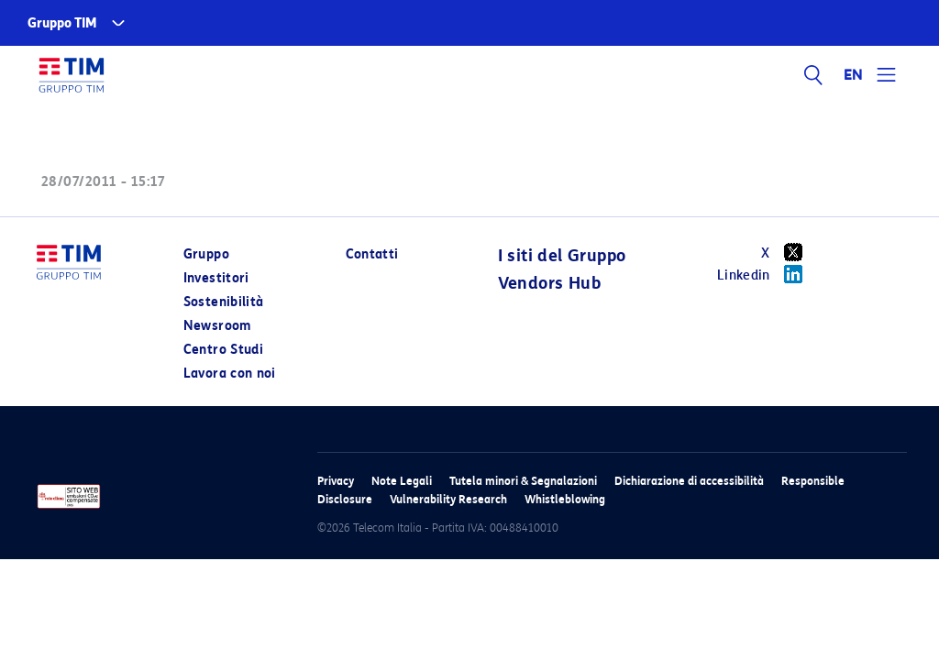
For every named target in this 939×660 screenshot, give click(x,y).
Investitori (216, 278)
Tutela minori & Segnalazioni (523, 481)
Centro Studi (223, 350)
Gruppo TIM (62, 23)
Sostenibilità (223, 302)
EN (854, 75)
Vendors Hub (549, 283)
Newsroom (217, 326)
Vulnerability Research (448, 499)
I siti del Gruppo (562, 256)
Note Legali (401, 481)
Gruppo (206, 254)
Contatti (372, 254)
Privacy (335, 481)
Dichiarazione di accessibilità (689, 481)
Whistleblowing (565, 499)
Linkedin (766, 274)
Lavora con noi (229, 373)
